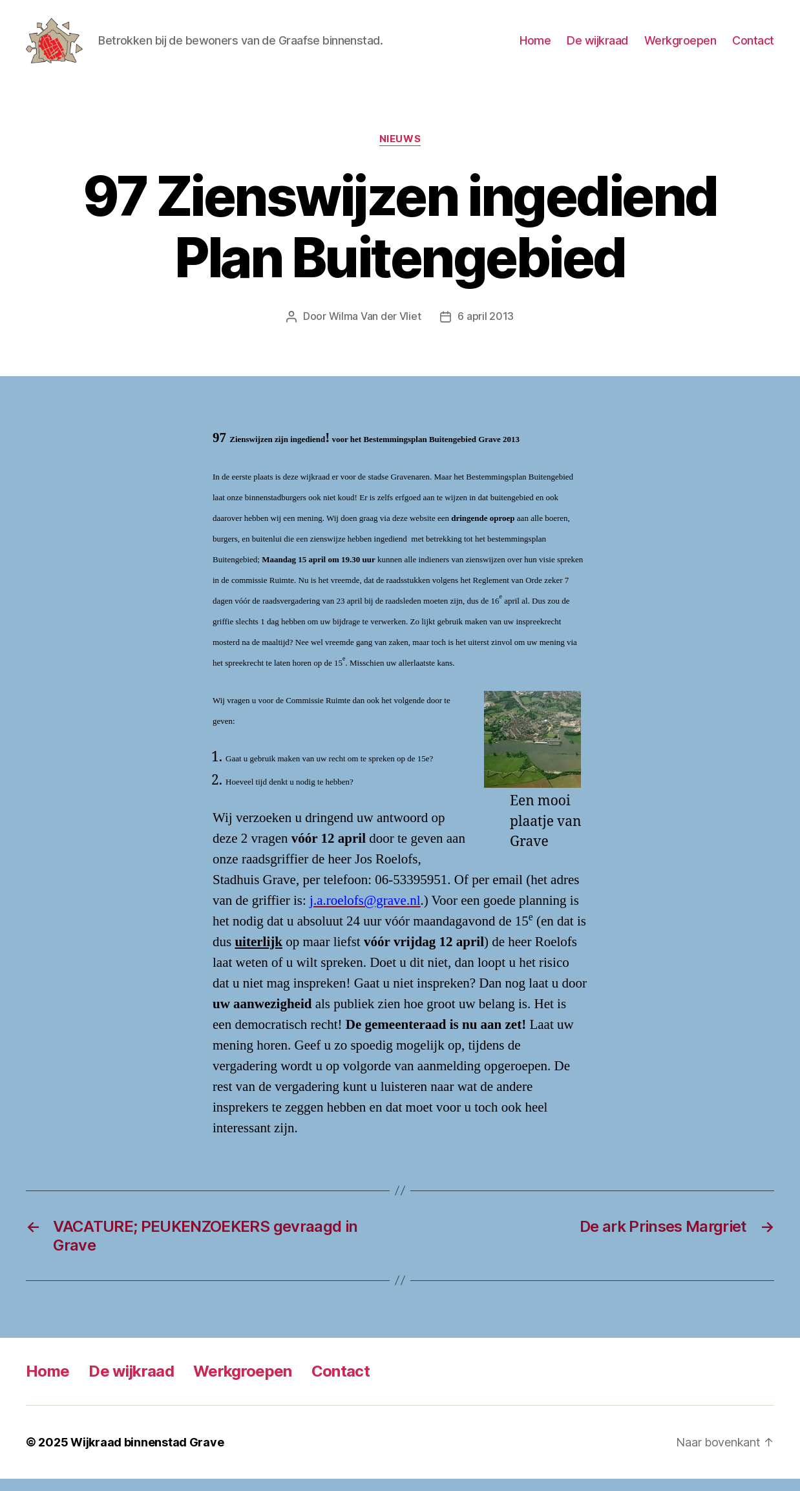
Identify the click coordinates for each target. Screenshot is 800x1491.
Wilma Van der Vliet (375, 329)
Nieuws (400, 152)
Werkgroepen (680, 47)
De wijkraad (597, 47)
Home (535, 47)
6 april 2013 (486, 329)
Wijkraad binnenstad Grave (147, 1454)
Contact (753, 47)
